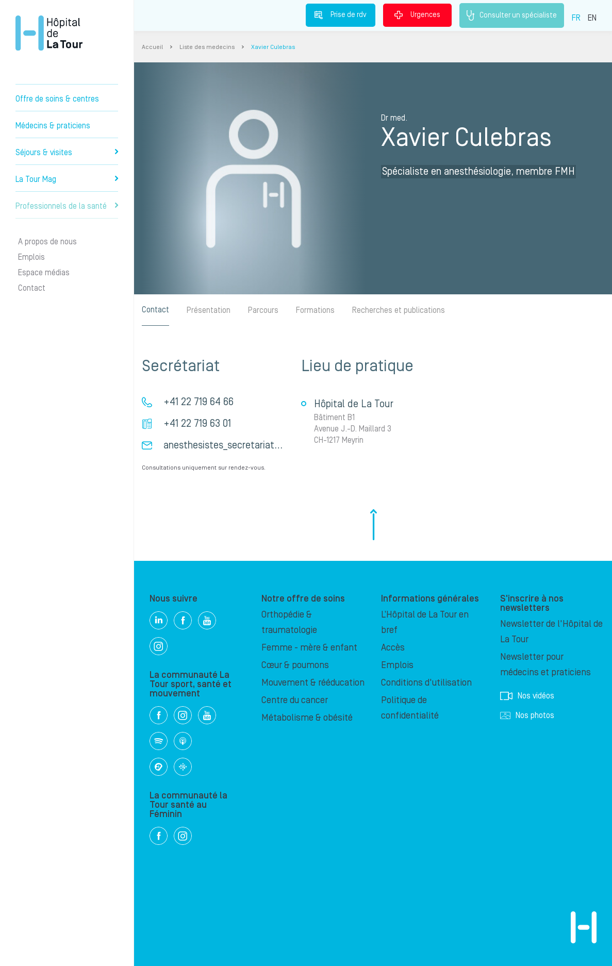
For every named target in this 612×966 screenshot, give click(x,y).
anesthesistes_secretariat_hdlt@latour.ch (252, 445)
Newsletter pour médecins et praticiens (545, 665)
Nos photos (527, 715)
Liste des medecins (207, 47)
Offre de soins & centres (57, 99)
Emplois (31, 257)
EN (592, 18)
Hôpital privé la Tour (48, 33)
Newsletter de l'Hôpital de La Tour (551, 632)
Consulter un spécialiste (512, 15)
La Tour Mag (66, 179)
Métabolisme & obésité (307, 717)
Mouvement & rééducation (313, 682)
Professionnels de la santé (66, 206)
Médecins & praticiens (52, 125)
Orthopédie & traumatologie (289, 622)
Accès (393, 647)
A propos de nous (47, 241)
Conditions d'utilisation (426, 682)
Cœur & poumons (295, 665)
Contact (31, 288)
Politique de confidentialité (410, 708)
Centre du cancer (294, 700)
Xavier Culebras (273, 47)
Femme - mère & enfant (309, 647)
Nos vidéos (527, 696)
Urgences (417, 15)
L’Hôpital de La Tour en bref (425, 622)
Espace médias (44, 272)
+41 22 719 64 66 (198, 402)
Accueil (152, 47)
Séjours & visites (66, 152)
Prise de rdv (341, 15)
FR (576, 18)
